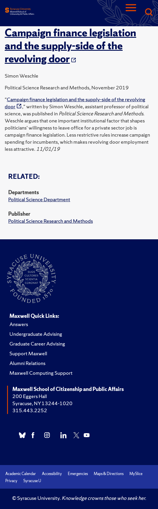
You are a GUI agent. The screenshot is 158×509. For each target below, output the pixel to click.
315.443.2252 (29, 410)
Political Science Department (39, 199)
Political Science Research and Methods (50, 220)
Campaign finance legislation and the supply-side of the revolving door (70, 46)
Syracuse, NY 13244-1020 (42, 403)
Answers (18, 324)
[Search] (148, 12)
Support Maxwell (28, 353)
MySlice (135, 473)
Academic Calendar (20, 473)
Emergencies (78, 473)
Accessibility (52, 473)
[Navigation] (131, 12)
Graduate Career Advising (37, 343)
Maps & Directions (109, 473)
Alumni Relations (27, 363)
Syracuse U (32, 480)
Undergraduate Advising (35, 333)
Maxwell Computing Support (41, 372)
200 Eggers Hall (29, 396)
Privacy (11, 480)
